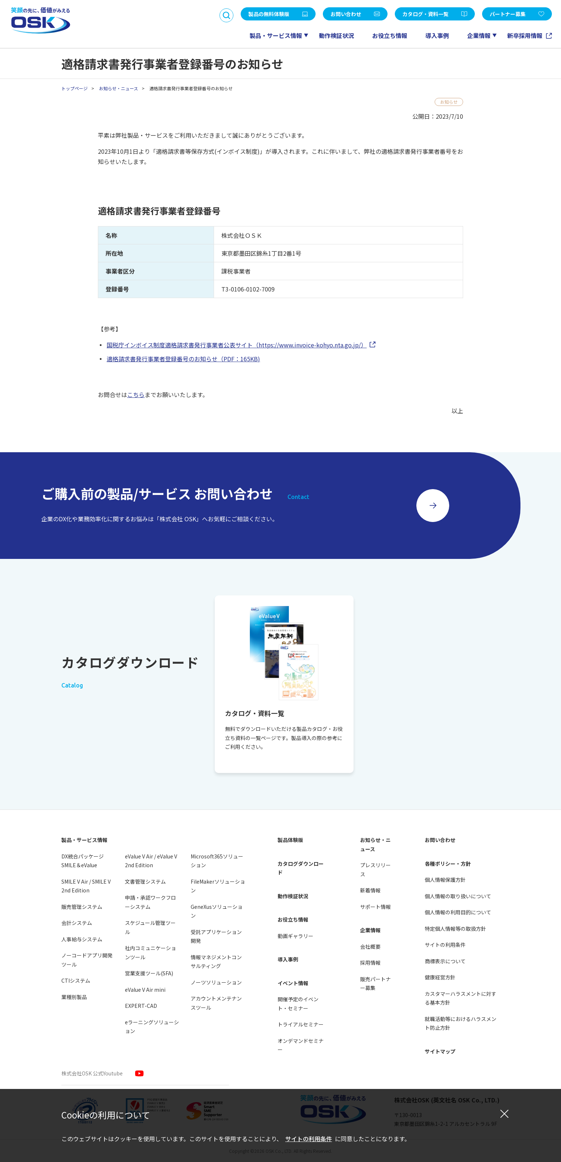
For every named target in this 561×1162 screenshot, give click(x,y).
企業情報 (479, 35)
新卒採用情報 (525, 35)
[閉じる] (504, 1113)
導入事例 (437, 35)
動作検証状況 (336, 35)
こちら (136, 394)
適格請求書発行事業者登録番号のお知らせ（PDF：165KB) (183, 358)
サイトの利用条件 (308, 1138)
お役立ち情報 (389, 35)
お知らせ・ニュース (118, 88)
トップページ (74, 88)
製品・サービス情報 (275, 35)
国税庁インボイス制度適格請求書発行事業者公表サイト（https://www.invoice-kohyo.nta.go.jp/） (237, 344)
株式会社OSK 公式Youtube (92, 1073)
